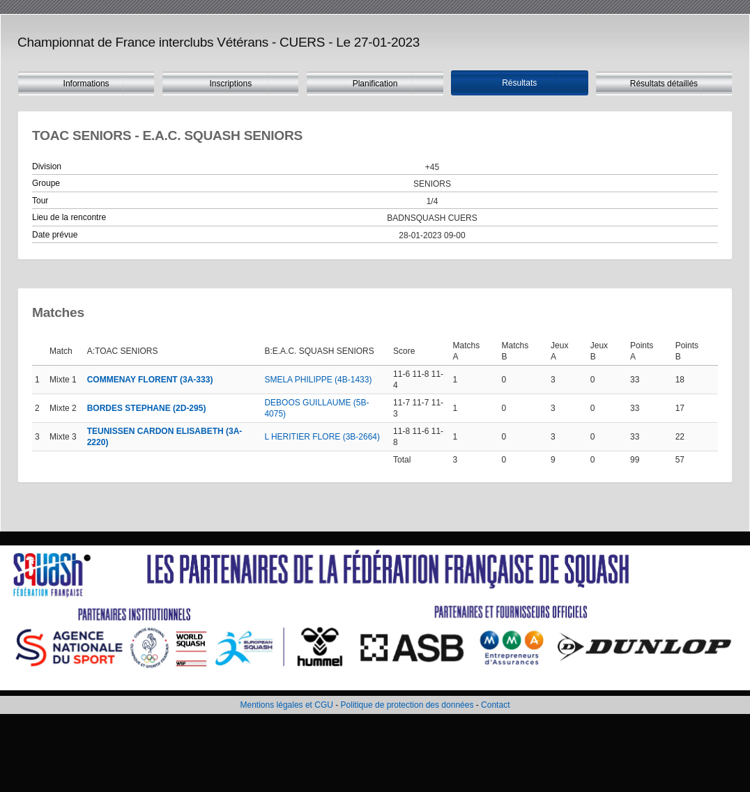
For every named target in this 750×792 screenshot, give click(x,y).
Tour (40, 200)
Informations (86, 83)
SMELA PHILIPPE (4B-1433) (318, 380)
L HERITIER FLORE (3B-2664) (322, 437)
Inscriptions (230, 83)
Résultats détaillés (664, 83)
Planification (375, 83)
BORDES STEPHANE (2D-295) (146, 408)
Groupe (46, 183)
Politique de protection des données (407, 705)
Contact (495, 705)
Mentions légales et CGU (286, 705)
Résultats (519, 83)
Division (46, 166)
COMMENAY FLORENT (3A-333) (150, 380)
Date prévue (54, 235)
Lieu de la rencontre (69, 217)
